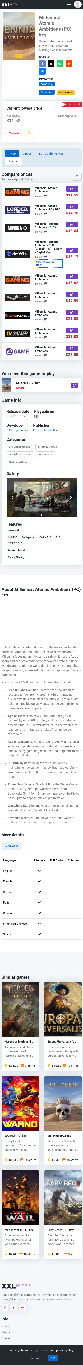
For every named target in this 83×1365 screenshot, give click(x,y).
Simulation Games (19, 446)
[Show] (74, 385)
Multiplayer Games (20, 454)
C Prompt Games (17, 430)
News (5, 1326)
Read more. (36, 1358)
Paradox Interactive (45, 430)
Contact (7, 1338)
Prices (12, 153)
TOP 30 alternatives (51, 153)
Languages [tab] (11, 846)
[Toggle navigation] (69, 4)
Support (13, 161)
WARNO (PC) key (16, 1136)
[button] (78, 4)
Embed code (47, 92)
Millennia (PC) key (59, 1136)
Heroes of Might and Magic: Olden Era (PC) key (19, 1042)
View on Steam (66, 92)
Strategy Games (47, 446)
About (27, 153)
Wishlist (15, 133)
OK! (53, 1358)
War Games (46, 454)
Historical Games (19, 462)
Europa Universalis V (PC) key (61, 1042)
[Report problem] (29, 133)
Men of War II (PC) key (19, 1230)
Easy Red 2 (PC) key (61, 1230)
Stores (6, 1332)
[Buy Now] (72, 189)
